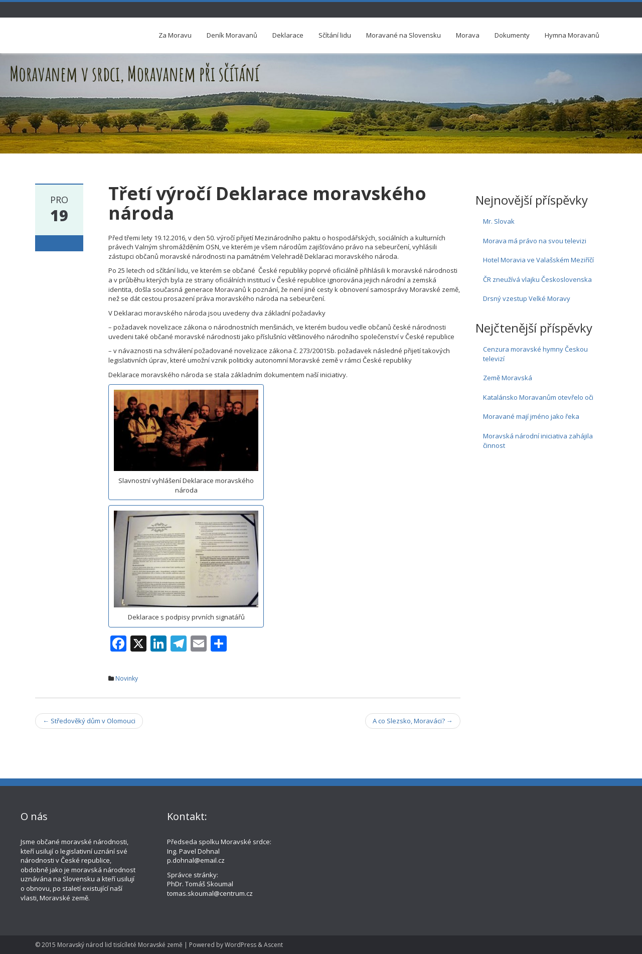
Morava (467, 35)
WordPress (240, 944)
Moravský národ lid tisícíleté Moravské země (120, 944)
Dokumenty (512, 35)
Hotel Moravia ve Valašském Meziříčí (538, 259)
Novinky (126, 678)
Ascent (273, 944)
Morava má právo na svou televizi (534, 240)
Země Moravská (507, 377)
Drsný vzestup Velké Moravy (526, 298)
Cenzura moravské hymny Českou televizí (535, 354)
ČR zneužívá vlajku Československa (537, 279)
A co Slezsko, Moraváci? (413, 720)
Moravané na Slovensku (403, 35)
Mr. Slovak (499, 221)
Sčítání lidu (334, 35)
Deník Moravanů (232, 35)
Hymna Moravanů (572, 35)
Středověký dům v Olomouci (89, 720)
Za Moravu (175, 35)
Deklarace (287, 35)
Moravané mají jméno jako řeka (531, 416)
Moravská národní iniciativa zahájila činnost (538, 440)
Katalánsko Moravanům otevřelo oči (538, 397)
